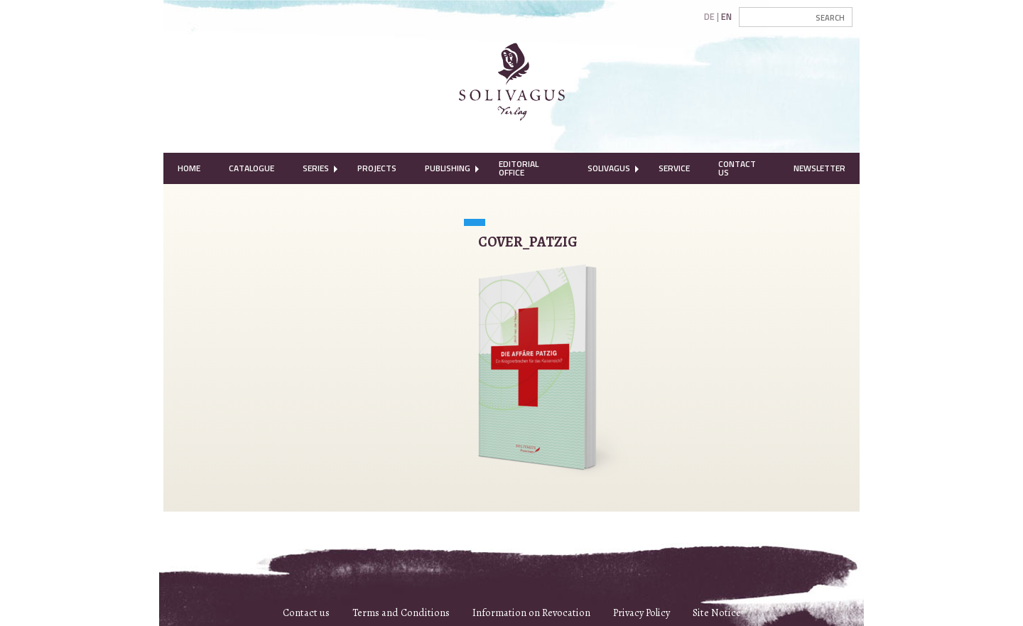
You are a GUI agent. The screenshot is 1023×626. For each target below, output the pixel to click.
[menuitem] (189, 168)
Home (189, 168)
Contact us (306, 612)
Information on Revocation (531, 612)
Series (316, 168)
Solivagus (609, 168)
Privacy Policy (641, 612)
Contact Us (737, 168)
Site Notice (717, 612)
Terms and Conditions (401, 612)
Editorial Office (518, 168)
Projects (376, 168)
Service (674, 168)
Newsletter (819, 168)
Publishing (447, 168)
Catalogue (251, 168)
